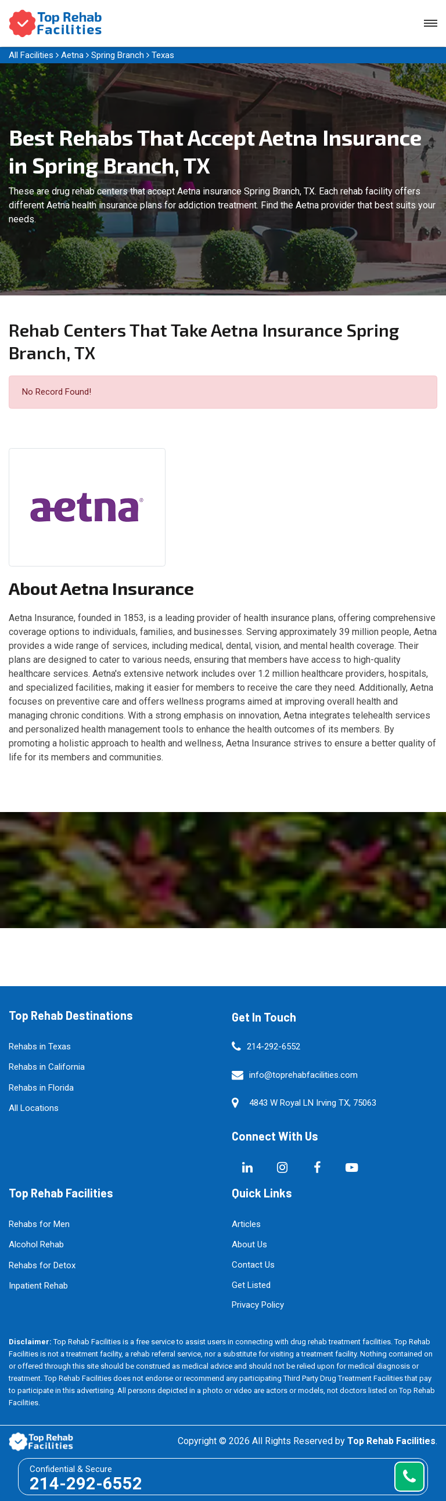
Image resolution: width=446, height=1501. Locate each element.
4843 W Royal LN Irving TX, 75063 (312, 1103)
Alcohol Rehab (36, 1244)
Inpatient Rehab (38, 1285)
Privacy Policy (258, 1305)
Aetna (72, 55)
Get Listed (251, 1285)
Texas (163, 55)
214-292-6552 (273, 1046)
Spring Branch (117, 55)
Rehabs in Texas (40, 1046)
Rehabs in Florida (41, 1088)
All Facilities (31, 55)
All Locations (34, 1108)
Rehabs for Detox (42, 1265)
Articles (246, 1224)
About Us (249, 1244)
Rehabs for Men (39, 1224)
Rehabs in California (47, 1067)
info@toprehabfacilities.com (303, 1075)
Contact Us (253, 1265)
